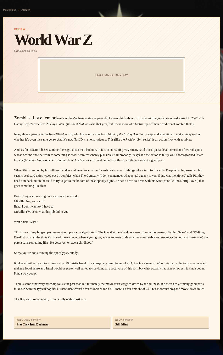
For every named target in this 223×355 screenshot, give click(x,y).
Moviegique (9, 10)
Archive (25, 10)
